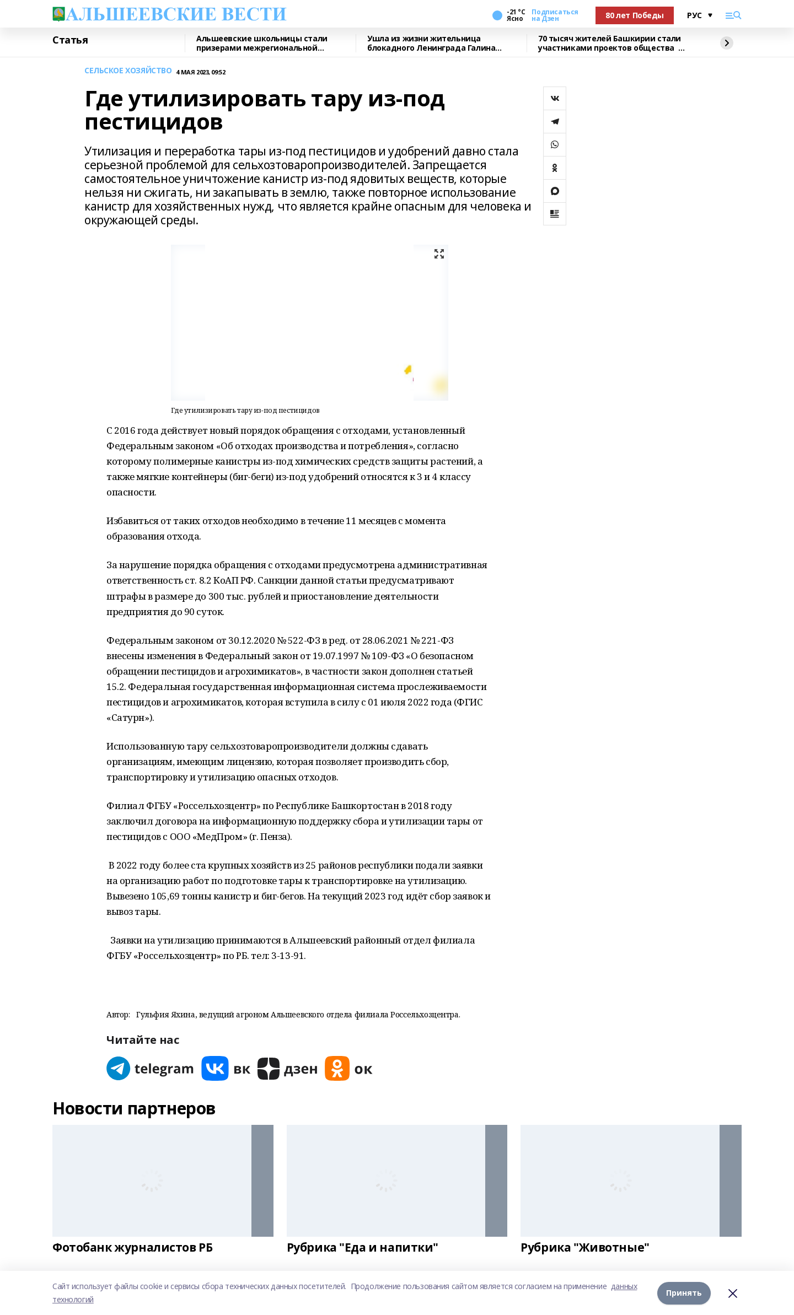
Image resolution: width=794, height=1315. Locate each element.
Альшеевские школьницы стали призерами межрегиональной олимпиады (262, 43)
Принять (684, 1292)
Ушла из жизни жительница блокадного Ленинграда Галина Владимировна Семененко (431, 43)
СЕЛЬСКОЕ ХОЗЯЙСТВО (127, 71)
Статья (70, 40)
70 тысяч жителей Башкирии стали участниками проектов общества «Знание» (609, 43)
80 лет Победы (634, 15)
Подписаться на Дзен (555, 15)
